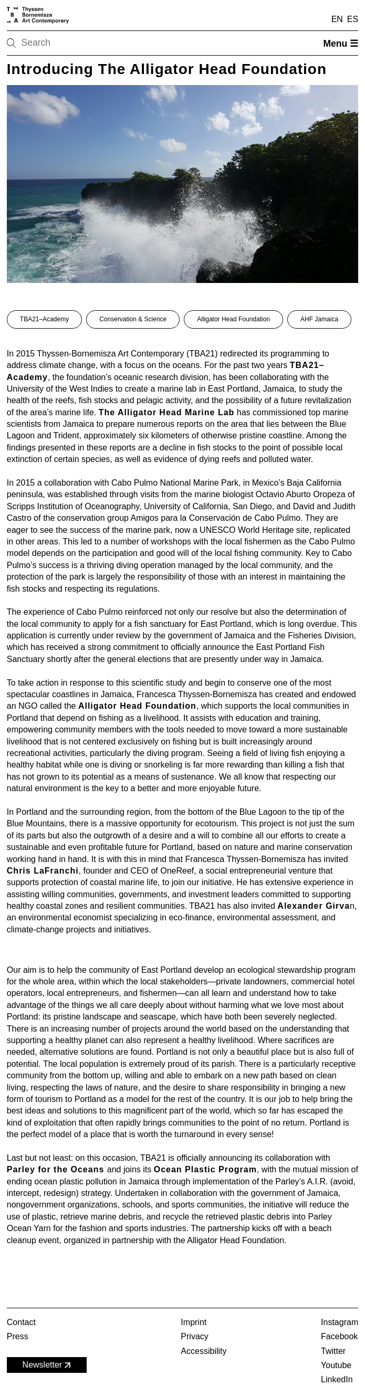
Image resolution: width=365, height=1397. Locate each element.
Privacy (194, 1336)
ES (352, 19)
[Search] (44, 43)
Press (17, 1336)
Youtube (336, 1365)
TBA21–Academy (44, 319)
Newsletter (48, 1365)
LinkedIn (337, 1379)
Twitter (333, 1351)
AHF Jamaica (319, 319)
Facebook (339, 1336)
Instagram (339, 1322)
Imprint (193, 1322)
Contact (21, 1322)
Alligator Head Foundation (233, 319)
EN (337, 19)
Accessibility (203, 1351)
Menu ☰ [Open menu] (340, 43)
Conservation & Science (132, 319)
